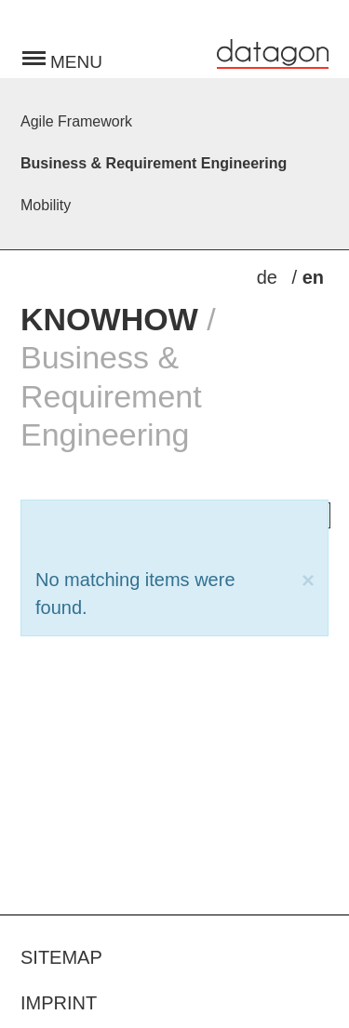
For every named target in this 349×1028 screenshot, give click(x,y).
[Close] (308, 580)
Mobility (45, 205)
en (313, 277)
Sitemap (61, 957)
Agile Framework (76, 121)
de (270, 277)
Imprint (58, 1003)
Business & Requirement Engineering (153, 163)
